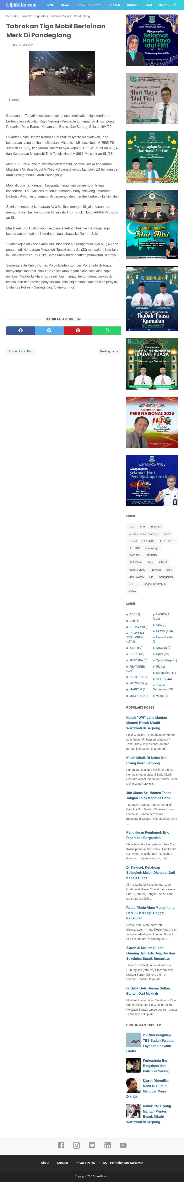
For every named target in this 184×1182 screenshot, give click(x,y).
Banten (114, 5)
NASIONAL (135, 562)
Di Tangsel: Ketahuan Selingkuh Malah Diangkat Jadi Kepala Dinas (150, 873)
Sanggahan (166, 576)
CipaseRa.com (101, 1176)
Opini (169, 569)
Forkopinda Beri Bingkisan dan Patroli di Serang (156, 1066)
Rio (151, 576)
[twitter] (49, 330)
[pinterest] (78, 330)
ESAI (167, 533)
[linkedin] (107, 1148)
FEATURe (148, 541)
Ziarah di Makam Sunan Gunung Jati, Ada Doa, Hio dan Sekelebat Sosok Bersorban (150, 953)
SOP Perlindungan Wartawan (123, 1162)
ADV (131, 526)
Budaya (133, 5)
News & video (137, 569)
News (65, 5)
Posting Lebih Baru (21, 351)
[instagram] (76, 1148)
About (45, 1162)
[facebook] (20, 330)
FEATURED (167, 541)
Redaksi (165, 5)
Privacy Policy (86, 1162)
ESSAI (133, 541)
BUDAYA (155, 526)
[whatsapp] (106, 330)
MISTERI (151, 555)
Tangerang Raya (89, 5)
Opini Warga (136, 576)
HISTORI (134, 548)
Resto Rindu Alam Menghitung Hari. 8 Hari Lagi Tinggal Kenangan (150, 913)
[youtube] (123, 1148)
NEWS (163, 562)
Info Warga (151, 548)
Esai (149, 5)
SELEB (133, 584)
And (142, 526)
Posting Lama (109, 351)
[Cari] (175, 6)
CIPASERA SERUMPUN (143, 533)
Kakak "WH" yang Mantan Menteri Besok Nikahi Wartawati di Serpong (146, 723)
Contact (62, 1162)
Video (132, 591)
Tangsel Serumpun (154, 584)
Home (50, 5)
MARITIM (134, 555)
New (150, 562)
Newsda (156, 569)
